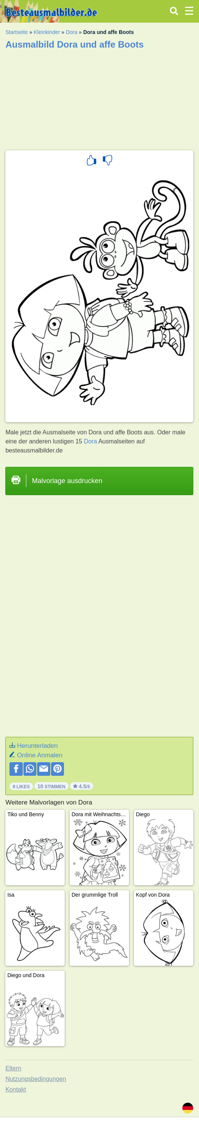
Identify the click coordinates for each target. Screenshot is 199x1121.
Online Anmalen (39, 755)
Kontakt (15, 1089)
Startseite (16, 32)
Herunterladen (37, 745)
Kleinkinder (47, 32)
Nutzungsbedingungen (35, 1079)
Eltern (13, 1068)
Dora (71, 32)
